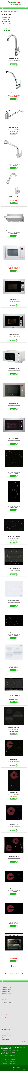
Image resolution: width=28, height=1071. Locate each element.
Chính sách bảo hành (6, 1037)
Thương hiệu (9, 11)
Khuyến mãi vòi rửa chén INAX (8, 1021)
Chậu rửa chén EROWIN (6, 987)
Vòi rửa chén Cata (6, 30)
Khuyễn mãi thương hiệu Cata (7, 1019)
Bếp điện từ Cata (6, 17)
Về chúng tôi (4, 1014)
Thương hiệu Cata (16, 11)
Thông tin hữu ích (5, 1029)
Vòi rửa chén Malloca (6, 1008)
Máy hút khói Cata (6, 21)
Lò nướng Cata (5, 26)
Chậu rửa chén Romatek (6, 995)
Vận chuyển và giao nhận (7, 1033)
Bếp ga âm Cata (5, 19)
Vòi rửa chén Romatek (6, 1002)
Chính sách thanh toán (6, 1031)
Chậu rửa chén (4, 985)
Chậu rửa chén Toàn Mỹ (6, 989)
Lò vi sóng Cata (5, 28)
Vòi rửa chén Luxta (5, 1006)
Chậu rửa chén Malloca (6, 993)
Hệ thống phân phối (6, 1017)
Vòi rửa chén (4, 1000)
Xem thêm (24, 997)
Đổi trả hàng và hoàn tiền (7, 1035)
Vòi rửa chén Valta (5, 1004)
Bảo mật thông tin (5, 1039)
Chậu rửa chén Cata (6, 23)
